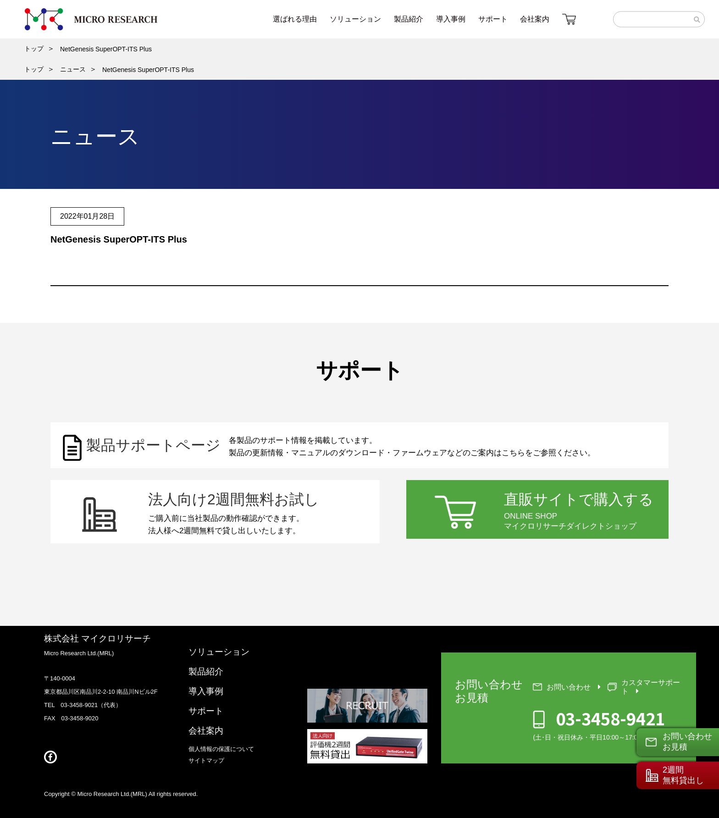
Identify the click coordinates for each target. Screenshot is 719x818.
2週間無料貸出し (683, 775)
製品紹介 (205, 671)
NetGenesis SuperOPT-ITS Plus (106, 49)
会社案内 (205, 730)
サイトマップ (206, 760)
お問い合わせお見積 (687, 742)
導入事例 (205, 691)
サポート (205, 711)
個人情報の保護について (221, 749)
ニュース (73, 69)
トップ (34, 48)
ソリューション (218, 651)
